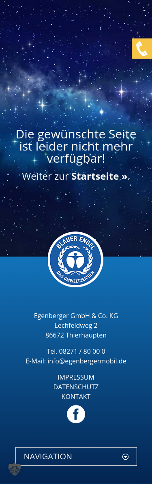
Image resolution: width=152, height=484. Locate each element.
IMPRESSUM (76, 377)
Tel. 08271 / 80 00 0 (76, 351)
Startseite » (99, 176)
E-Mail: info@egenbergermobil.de (76, 361)
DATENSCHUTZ (76, 386)
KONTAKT (76, 396)
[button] (14, 469)
